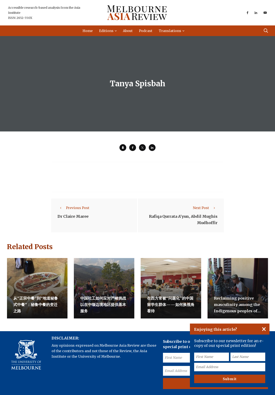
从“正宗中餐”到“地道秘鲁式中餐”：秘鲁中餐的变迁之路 (35, 304)
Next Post (205, 208)
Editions (106, 31)
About (128, 31)
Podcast (145, 31)
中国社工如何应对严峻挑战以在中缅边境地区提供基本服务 (103, 304)
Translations (170, 31)
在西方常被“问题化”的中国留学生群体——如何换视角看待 (170, 304)
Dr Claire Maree (73, 216)
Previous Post (73, 208)
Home (88, 31)
